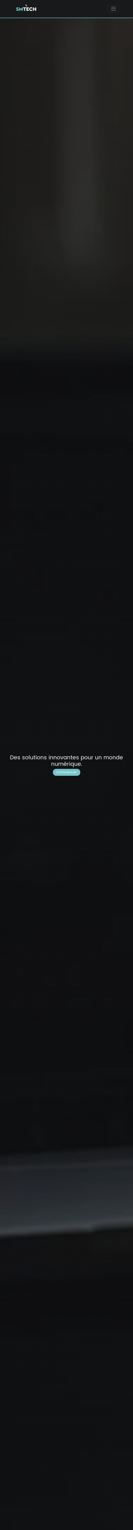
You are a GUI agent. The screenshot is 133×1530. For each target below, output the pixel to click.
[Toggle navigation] (113, 9)
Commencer (66, 772)
